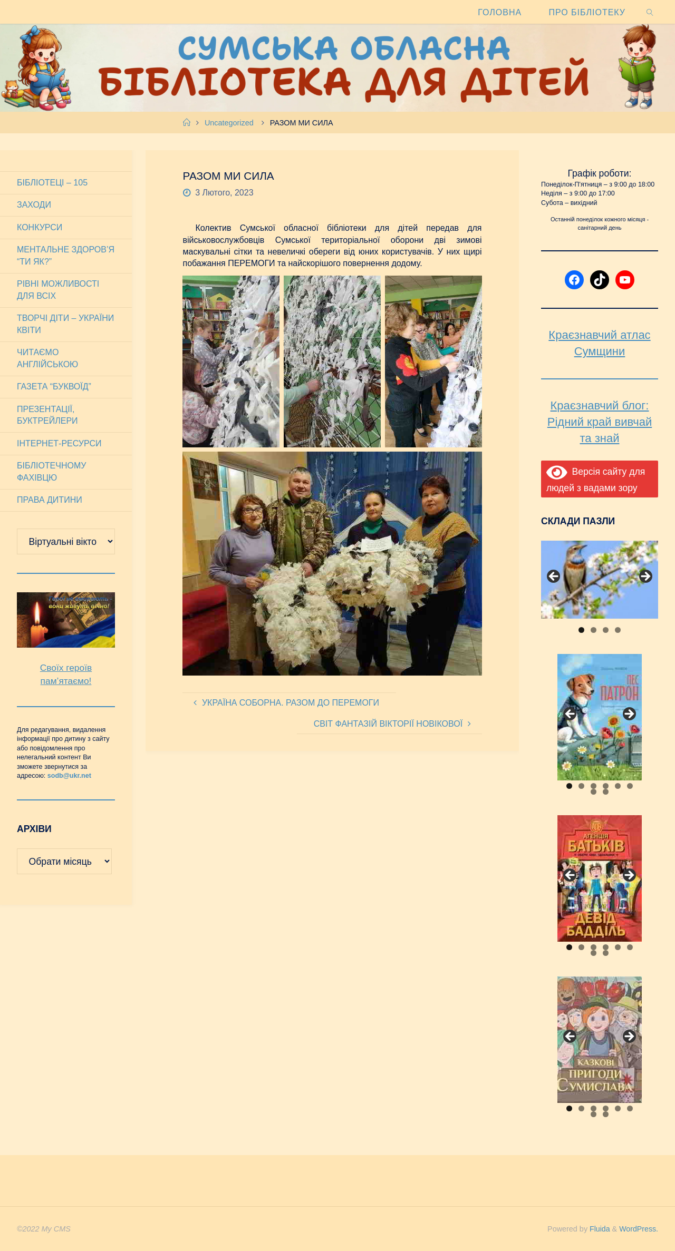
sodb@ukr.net (69, 775)
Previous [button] (554, 577)
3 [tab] (606, 630)
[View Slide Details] (599, 580)
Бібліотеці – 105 (52, 182)
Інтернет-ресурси (59, 443)
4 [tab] (618, 630)
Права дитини (49, 499)
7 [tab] (593, 792)
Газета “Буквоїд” (54, 386)
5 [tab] (618, 786)
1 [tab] (581, 630)
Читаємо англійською (47, 358)
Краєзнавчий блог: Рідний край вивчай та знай (599, 422)
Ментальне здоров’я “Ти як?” (65, 255)
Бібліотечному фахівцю (51, 471)
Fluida (597, 1229)
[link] (650, 12)
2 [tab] (593, 630)
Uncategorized (229, 123)
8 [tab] (606, 792)
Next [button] (645, 577)
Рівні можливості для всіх (58, 289)
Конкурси (39, 227)
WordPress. (638, 1229)
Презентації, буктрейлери (47, 415)
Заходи (34, 204)
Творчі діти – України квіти (65, 324)
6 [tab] (630, 786)
